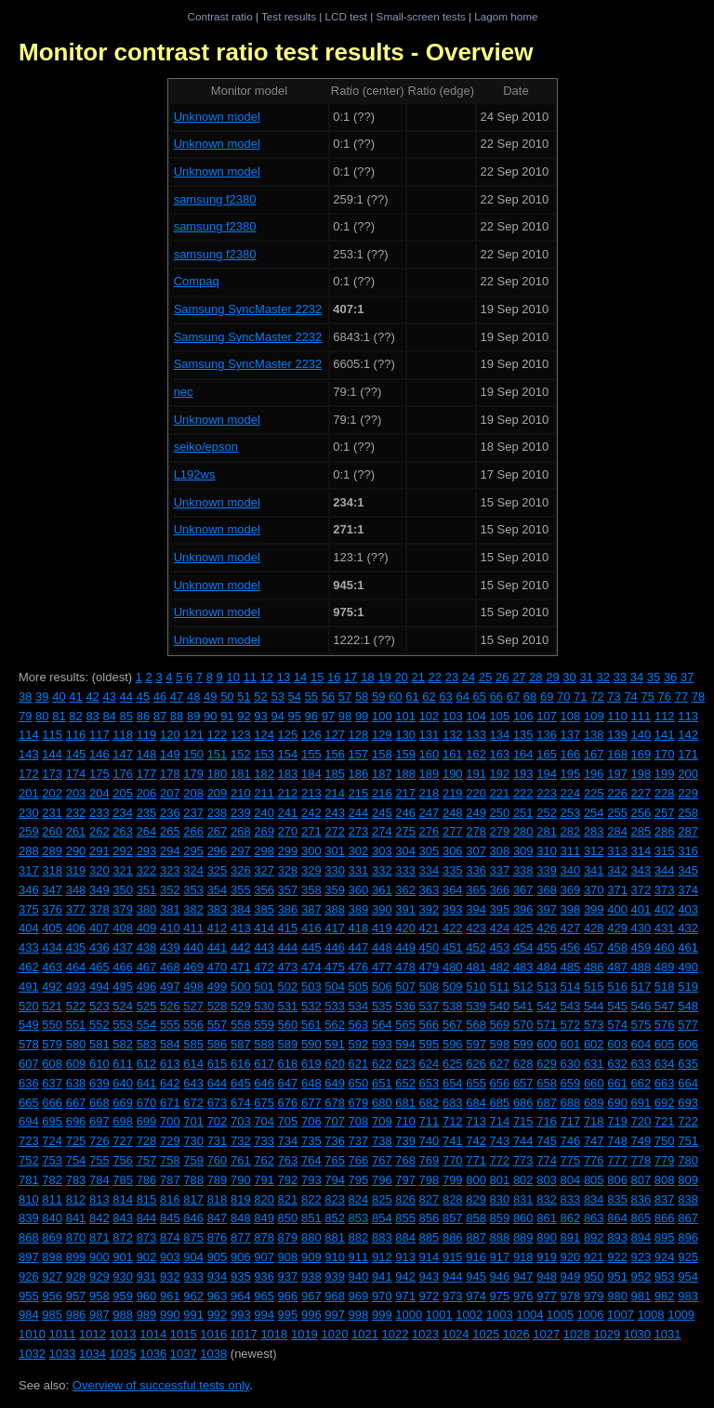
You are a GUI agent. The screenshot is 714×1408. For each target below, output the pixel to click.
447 (359, 947)
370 (594, 890)
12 (266, 677)
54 (294, 697)
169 (641, 754)
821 (288, 1199)
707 (334, 1121)
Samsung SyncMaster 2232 (248, 309)
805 (594, 1180)
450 (429, 947)
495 (122, 986)
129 (382, 735)
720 (641, 1121)
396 (523, 909)
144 (52, 754)
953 (664, 1276)
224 (571, 793)
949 (571, 1276)
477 (382, 967)
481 (476, 967)
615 (217, 1064)
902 (147, 1257)
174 (76, 774)
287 (688, 831)
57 (344, 697)
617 (264, 1064)
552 (99, 1025)
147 (122, 754)
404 (29, 928)
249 (476, 813)
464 (76, 967)
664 (688, 1083)
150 (193, 754)
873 (147, 1237)
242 (311, 813)
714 (500, 1121)
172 (29, 774)
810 (29, 1199)
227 (641, 793)
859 (500, 1218)
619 (311, 1064)
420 (405, 928)
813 (99, 1199)
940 (359, 1276)
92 (243, 716)
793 (311, 1180)
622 (382, 1064)
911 (359, 1257)
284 (617, 831)
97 (328, 716)
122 (217, 735)
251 (523, 813)
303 (382, 851)
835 (617, 1199)
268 (241, 831)
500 (241, 986)
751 (688, 1141)
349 (99, 890)
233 (99, 813)
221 (500, 793)
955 (29, 1296)
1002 (469, 1315)
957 (76, 1296)
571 (546, 1025)
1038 (213, 1354)
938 (311, 1276)
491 (29, 986)
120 (170, 735)
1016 (213, 1334)
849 (264, 1218)
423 (476, 928)
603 (617, 1044)
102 (429, 716)
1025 (485, 1334)
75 (647, 697)
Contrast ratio (219, 16)
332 (382, 870)
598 (500, 1044)
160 (429, 754)
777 (617, 1160)
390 (382, 909)
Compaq (196, 281)
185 (334, 774)
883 (382, 1237)
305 (429, 851)
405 (52, 928)
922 (617, 1257)
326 (241, 870)
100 (382, 716)
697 (99, 1121)
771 (476, 1160)
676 (288, 1103)
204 (99, 793)
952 (641, 1276)
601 (571, 1044)
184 (311, 774)
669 (122, 1103)
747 (594, 1141)
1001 (439, 1315)
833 (571, 1199)
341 (594, 870)
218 (429, 793)
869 (52, 1237)
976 (523, 1296)
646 (264, 1083)
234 (122, 813)
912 (382, 1257)
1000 (408, 1315)
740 (429, 1141)
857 (453, 1218)
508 (429, 986)
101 (405, 716)
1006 (590, 1315)
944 (453, 1276)
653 (429, 1083)
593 (382, 1044)
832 (546, 1199)
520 (29, 1006)
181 (241, 774)
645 (241, 1083)
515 (594, 986)
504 (334, 986)
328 (288, 870)
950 (594, 1276)
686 (523, 1103)
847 (217, 1218)
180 (217, 774)
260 (52, 831)
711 (429, 1121)
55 (311, 697)
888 (500, 1237)
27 (518, 677)
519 (688, 986)
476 (359, 967)
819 (241, 1199)
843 (122, 1218)
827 (429, 1199)
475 (334, 967)
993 (241, 1315)
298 (264, 851)
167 (594, 754)
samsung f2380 (215, 199)
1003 (499, 1315)
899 (76, 1257)
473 (288, 967)
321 (122, 870)
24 (468, 677)
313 (617, 851)
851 (311, 1218)
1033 (62, 1354)
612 (147, 1064)
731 (217, 1141)
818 (217, 1199)
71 (580, 697)
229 (688, 793)
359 (334, 890)
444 (288, 947)
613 (170, 1064)
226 (617, 793)
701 (193, 1121)
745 (546, 1141)
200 (688, 774)
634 (664, 1064)
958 (99, 1296)
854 (382, 1218)
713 (476, 1121)
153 (264, 754)
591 (334, 1044)
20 (400, 677)
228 (664, 793)
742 (476, 1141)
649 (334, 1083)
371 (617, 890)
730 (193, 1141)
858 (476, 1218)
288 (29, 851)
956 (52, 1296)
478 (405, 967)
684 (476, 1103)
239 (241, 813)
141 (664, 735)
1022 (395, 1334)
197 (617, 774)
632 (617, 1064)
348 (76, 890)
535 (382, 1006)
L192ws (195, 474)
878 (264, 1237)
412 (217, 928)
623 (405, 1064)
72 (596, 697)
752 (29, 1160)
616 (241, 1064)
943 (429, 1276)
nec (183, 392)
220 (476, 793)
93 (260, 716)
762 (264, 1160)
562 (334, 1025)
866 (664, 1218)
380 (147, 909)
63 (445, 697)
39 (41, 697)
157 (359, 754)
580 (76, 1044)
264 (147, 831)
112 (664, 716)
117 (99, 735)
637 (52, 1083)
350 (122, 890)
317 (29, 870)
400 (617, 909)
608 (52, 1064)
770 (453, 1160)
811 (52, 1199)
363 (429, 890)
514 (571, 986)
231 (52, 813)
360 (359, 890)
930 (122, 1276)
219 (453, 793)
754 (76, 1160)
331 (359, 870)
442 (241, 947)
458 (617, 947)
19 (383, 677)
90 (210, 716)
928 (76, 1276)
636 (29, 1083)
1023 (425, 1334)
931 (147, 1276)
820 (264, 1199)
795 (359, 1180)
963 (217, 1296)
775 (571, 1160)
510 (476, 986)
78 (698, 697)
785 (122, 1180)
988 (122, 1315)
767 (382, 1160)
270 (288, 831)
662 (641, 1083)
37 (687, 677)
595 (429, 1044)
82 (75, 716)
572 (571, 1025)
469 (193, 967)
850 (288, 1218)
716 (546, 1121)
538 (453, 1006)
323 (170, 870)
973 (453, 1296)
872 (122, 1237)
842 (99, 1218)
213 (311, 793)
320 (99, 870)
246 (405, 813)
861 (546, 1218)
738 (382, 1141)
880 (311, 1237)
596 (453, 1044)
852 (334, 1218)
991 (193, 1315)
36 (670, 677)
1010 (32, 1334)
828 (453, 1199)
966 (288, 1296)
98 (344, 716)
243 (334, 813)
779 (664, 1160)
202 (52, 793)
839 (29, 1218)
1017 (244, 1334)
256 (641, 813)
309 (523, 851)
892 (594, 1237)
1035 (123, 1354)
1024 (456, 1334)
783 (76, 1180)
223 (546, 793)
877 (241, 1237)
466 (122, 967)
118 (122, 735)
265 (170, 831)
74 (630, 697)
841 (76, 1218)
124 (264, 735)
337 (500, 870)
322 (147, 870)
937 (288, 1276)
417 (334, 928)
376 (52, 909)
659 (571, 1083)
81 (58, 716)
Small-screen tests (421, 16)
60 (395, 697)
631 (594, 1064)
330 (334, 870)
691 (641, 1103)
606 (688, 1044)
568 (476, 1025)
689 (594, 1103)
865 (641, 1218)
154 (288, 754)
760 (217, 1160)
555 (170, 1025)
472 (264, 967)
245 (382, 813)
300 (311, 851)
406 (76, 928)
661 (617, 1083)
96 (311, 716)
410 (170, 928)
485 (571, 967)
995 (288, 1315)
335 (453, 870)
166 (571, 754)
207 (170, 793)
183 (288, 774)
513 (546, 986)
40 (58, 697)
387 (311, 909)
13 (283, 677)
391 (405, 909)
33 (620, 677)
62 (428, 697)
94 (277, 716)
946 (500, 1276)
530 (264, 1006)
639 (99, 1083)
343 (641, 870)
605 (664, 1044)
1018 (273, 1334)
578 (29, 1044)
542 (546, 1006)
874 (170, 1237)
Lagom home (505, 16)
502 (288, 986)
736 (334, 1141)
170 (664, 754)
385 (264, 909)
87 (159, 716)
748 (617, 1141)
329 (311, 870)
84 (108, 716)
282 (571, 831)
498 (193, 986)
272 (334, 831)
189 (429, 774)
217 (405, 793)
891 (571, 1237)
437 (122, 947)
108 (571, 716)
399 (594, 909)
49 (210, 697)
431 (664, 928)
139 (617, 735)
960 (147, 1296)
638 (76, 1083)
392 (429, 909)
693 (688, 1103)
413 (241, 928)
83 (92, 716)
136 (546, 735)
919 (546, 1257)
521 (52, 1006)
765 (334, 1160)
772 (500, 1160)
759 (193, 1160)
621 (359, 1064)
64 (462, 697)
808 (664, 1180)
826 (405, 1199)
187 (382, 774)
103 (453, 716)
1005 (560, 1315)
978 (571, 1296)
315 (664, 851)
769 (429, 1160)
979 (594, 1296)
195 (571, 774)
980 (617, 1296)
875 (193, 1237)
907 (264, 1257)
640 (122, 1083)
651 (382, 1083)
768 (405, 1160)
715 (523, 1121)
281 (546, 831)
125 (288, 735)
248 (453, 813)
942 (405, 1276)
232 (76, 813)
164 (523, 754)
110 (617, 716)
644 (217, 1083)
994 (264, 1315)
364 (453, 890)
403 (688, 909)
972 (429, 1296)
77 (681, 697)
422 (453, 928)
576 (664, 1025)
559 (264, 1025)
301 (334, 851)
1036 (152, 1354)
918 (523, 1257)
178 (170, 774)
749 (641, 1141)
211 (264, 793)
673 (217, 1103)
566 (429, 1025)
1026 (516, 1334)
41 (75, 697)
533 (334, 1006)
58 (361, 697)
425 (523, 928)
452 (476, 947)
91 (226, 716)
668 (99, 1103)
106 (523, 716)
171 (688, 754)
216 (382, 793)
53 (277, 697)
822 (311, 1199)
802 (523, 1180)
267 (217, 831)
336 (476, 870)
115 (52, 735)
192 (500, 774)
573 (594, 1025)
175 (99, 774)
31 (585, 677)
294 (170, 851)
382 (193, 909)
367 (523, 890)
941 (382, 1276)
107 (546, 716)
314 (641, 851)
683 (453, 1103)
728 (147, 1141)
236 (170, 813)
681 (405, 1103)
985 (52, 1315)
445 (311, 947)
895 (664, 1237)
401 (641, 909)
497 (170, 986)
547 (664, 1006)
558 (241, 1025)
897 (29, 1257)
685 (500, 1103)
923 (641, 1257)
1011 (62, 1334)
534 (359, 1006)
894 (641, 1237)
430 (641, 928)
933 (193, 1276)
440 (193, 947)
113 (688, 716)
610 (99, 1064)
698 (122, 1121)
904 (193, 1257)
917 (500, 1257)
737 (359, 1141)
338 (523, 870)
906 (241, 1257)
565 (405, 1025)
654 (453, 1083)
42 (92, 697)
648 (311, 1083)
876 (217, 1237)
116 (76, 735)
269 (264, 831)
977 (546, 1296)
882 (359, 1237)
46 (159, 697)
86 (143, 716)
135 (523, 735)
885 (429, 1237)
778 (641, 1160)
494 (99, 986)
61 (411, 697)
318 (52, 870)
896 (688, 1237)
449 (405, 947)
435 (76, 947)
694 (29, 1121)
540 (500, 1006)
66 (496, 697)
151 (217, 754)
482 (500, 967)
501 (264, 986)
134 (500, 735)
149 (170, 754)
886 (453, 1237)
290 (76, 851)
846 (193, 1218)
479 (429, 967)
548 (688, 1006)
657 (523, 1083)
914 (429, 1257)
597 (476, 1044)
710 (405, 1121)
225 (594, 793)
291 (99, 851)
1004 (529, 1315)
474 (311, 967)
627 (500, 1064)
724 (52, 1141)
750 (664, 1141)
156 (334, 754)
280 (523, 831)
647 (288, 1083)
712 (453, 1121)
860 (523, 1218)
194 (546, 774)
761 (241, 1160)
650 (359, 1083)
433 (29, 947)
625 (453, 1064)
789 (217, 1180)
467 (147, 967)
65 (479, 697)
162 (476, 754)
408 (122, 928)
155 (311, 754)
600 (546, 1044)
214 (334, 793)
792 (288, 1180)
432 (688, 928)
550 (52, 1025)
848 (241, 1218)
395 (500, 909)
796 (382, 1180)
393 (453, 909)
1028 (576, 1334)
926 (29, 1276)
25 (485, 677)
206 (147, 793)
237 (193, 813)
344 (664, 870)
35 (653, 677)
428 (594, 928)
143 (29, 754)
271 (311, 831)
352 (170, 890)
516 (617, 986)
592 (359, 1044)
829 (476, 1199)
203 (76, 793)
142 (688, 735)
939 (334, 1276)
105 (500, 716)
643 (193, 1083)
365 (476, 890)
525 (147, 1006)
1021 (364, 1334)
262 (99, 831)
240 (264, 813)
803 (546, 1180)
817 (193, 1199)
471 (241, 967)
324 (193, 870)
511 (500, 986)
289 (52, 851)
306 (453, 851)
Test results (288, 16)
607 (29, 1064)
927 (52, 1276)
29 (552, 677)
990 (170, 1315)
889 (523, 1237)
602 (594, 1044)
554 (147, 1025)
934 (217, 1276)
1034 (92, 1354)
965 (264, 1296)
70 (563, 697)
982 (664, 1296)
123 (241, 735)
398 (571, 909)
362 (405, 890)
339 (546, 870)
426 (546, 928)
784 (99, 1180)
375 (29, 909)
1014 (152, 1334)
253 (571, 813)
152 (241, 754)
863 (594, 1218)
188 (405, 774)
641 (147, 1083)
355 (241, 890)
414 (264, 928)
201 (29, 793)
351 (147, 890)
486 (594, 967)
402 (664, 909)
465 (99, 967)
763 (288, 1160)
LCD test (346, 16)
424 (500, 928)
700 (170, 1121)
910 (334, 1257)
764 (311, 1160)
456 (571, 947)
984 (29, 1315)
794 (334, 1180)
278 (476, 831)
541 (523, 1006)
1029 (606, 1334)
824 (359, 1199)
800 (476, 1180)
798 (429, 1180)
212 (288, 793)
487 (617, 967)
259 (29, 831)
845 (170, 1218)
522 (76, 1006)
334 (429, 870)
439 (170, 947)
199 (664, 774)
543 (571, 1006)
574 (617, 1025)
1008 (651, 1315)
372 (641, 890)
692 (664, 1103)
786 (147, 1180)
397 (546, 909)
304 (405, 851)
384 (241, 909)
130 (405, 735)
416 (311, 928)
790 (241, 1180)
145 (76, 754)
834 (594, 1199)
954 (688, 1276)
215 (359, 793)
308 (500, 851)
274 (382, 831)
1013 (123, 1334)
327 (264, 870)
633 (641, 1064)
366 (500, 890)
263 (122, 831)
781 (29, 1180)
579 (52, 1044)
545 (617, 1006)
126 (311, 735)
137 (571, 735)
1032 (32, 1354)
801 (500, 1180)
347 (52, 890)
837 (664, 1199)
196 (594, 774)
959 (122, 1296)
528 (217, 1006)
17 (350, 677)
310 (546, 851)
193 (523, 774)
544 (594, 1006)
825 (382, 1199)
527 (193, 1006)
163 (500, 754)
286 (664, 831)
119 (147, 735)
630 (571, 1064)
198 (641, 774)
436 (99, 947)
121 (193, 735)
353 (193, 890)
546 (641, 1006)
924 (664, 1257)
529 (241, 1006)
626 (476, 1064)
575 (641, 1025)
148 (147, 754)
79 (25, 716)
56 (328, 697)
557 (217, 1025)
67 (513, 697)
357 (288, 890)
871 (99, 1237)
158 (382, 754)
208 (193, 793)
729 (170, 1141)
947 (523, 1276)
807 (641, 1180)
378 (99, 909)
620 (334, 1064)
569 (500, 1025)
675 (264, 1103)
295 (193, 851)
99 (361, 716)
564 (382, 1025)
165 (546, 754)
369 (571, 890)
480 (453, 967)
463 (52, 967)
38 (25, 697)
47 (176, 697)
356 (264, 890)
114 (29, 735)
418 (359, 928)
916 (476, 1257)
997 (334, 1315)
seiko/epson (206, 447)
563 (359, 1025)
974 (476, 1296)
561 (311, 1025)
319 (76, 870)
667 (76, 1103)
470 (217, 967)
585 (193, 1044)
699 (147, 1121)
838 (688, 1199)
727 (122, 1141)
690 (617, 1103)
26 (502, 677)
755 (99, 1160)
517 (641, 986)
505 (359, 986)
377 (76, 909)
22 (435, 677)
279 (500, 831)
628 (523, 1064)
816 (170, 1199)
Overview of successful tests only (161, 1385)
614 (193, 1064)
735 (311, 1141)
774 (546, 1160)
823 (334, 1199)
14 (300, 677)
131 (429, 735)
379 (122, 909)
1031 (667, 1334)
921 (594, 1257)
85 (126, 716)
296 (217, 851)
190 (453, 774)
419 (382, 928)
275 (405, 831)
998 (359, 1315)
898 (52, 1257)
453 (500, 947)
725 (76, 1141)
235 (147, 813)
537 (429, 1006)
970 (382, 1296)
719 (617, 1121)
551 (76, 1025)
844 (147, 1218)
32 (603, 677)
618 (288, 1064)
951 (617, 1276)
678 (334, 1103)
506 (382, 986)
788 (193, 1180)
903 (170, 1257)
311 (571, 851)
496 (147, 986)
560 (288, 1025)
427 (571, 928)
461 (688, 947)
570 (523, 1025)
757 (147, 1160)
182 (264, 774)
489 (664, 967)
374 (688, 890)
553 (122, 1025)
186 (359, 774)
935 (241, 1276)
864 (617, 1218)
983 (688, 1296)
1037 (183, 1354)
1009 (681, 1315)
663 (664, 1083)
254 (594, 813)
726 (99, 1141)
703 (241, 1121)
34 (636, 677)
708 (359, 1121)
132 (453, 735)
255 (617, 813)
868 (29, 1237)
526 (170, 1006)
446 (334, 947)
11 (250, 677)
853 (359, 1218)
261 (76, 831)
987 (99, 1315)
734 (288, 1141)
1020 (334, 1334)
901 (122, 1257)
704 (264, 1121)
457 (594, 947)
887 (476, 1237)
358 (311, 890)
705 (288, 1121)
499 (217, 986)
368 (546, 890)
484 (546, 967)
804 (571, 1180)
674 (241, 1103)
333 (405, 870)
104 (476, 716)
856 (429, 1218)
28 (535, 677)
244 (359, 813)
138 (594, 735)
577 (688, 1025)
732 (241, 1141)
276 (429, 831)
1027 (546, 1334)
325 (217, 870)
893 (617, 1237)
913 (405, 1257)
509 (453, 986)
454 (523, 947)
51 (243, 697)
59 (378, 697)
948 (546, 1276)
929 (99, 1276)
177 (147, 774)
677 (311, 1103)
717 (571, 1121)
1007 (620, 1315)
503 (311, 986)
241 (288, 813)
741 (453, 1141)
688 (571, 1103)
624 (429, 1064)
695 (52, 1121)
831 (523, 1199)
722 (688, 1121)
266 (193, 831)
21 (417, 677)
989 (147, 1315)
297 (241, 851)
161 (453, 754)
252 (546, 813)
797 (405, 1180)
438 (147, 947)
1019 (304, 1334)
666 (52, 1103)
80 (41, 716)
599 (523, 1044)
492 (52, 986)
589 (288, 1044)
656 (500, 1083)
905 (217, 1257)
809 (688, 1180)
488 (641, 967)
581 (99, 1044)
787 (170, 1180)
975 (500, 1296)
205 (122, 793)
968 (334, 1296)
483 (523, 967)
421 (429, 928)
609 (76, 1064)
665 (29, 1103)
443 (264, 947)
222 (523, 793)
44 (126, 697)
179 (193, 774)
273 (359, 831)
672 (193, 1103)
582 (122, 1044)
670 (147, 1103)
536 (405, 1006)
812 (76, 1199)
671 (170, 1103)
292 (122, 851)
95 (294, 716)
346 (29, 890)
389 (359, 909)
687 (546, 1103)
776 (594, 1160)
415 (288, 928)
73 (613, 697)
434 (52, 947)
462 (29, 967)
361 (382, 890)
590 (311, 1044)
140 (641, 735)
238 (217, 813)
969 (359, 1296)
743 (500, 1141)
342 (617, 870)
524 (122, 1006)
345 (688, 870)
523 (99, 1006)
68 (529, 697)
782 (52, 1180)
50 (226, 697)
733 (264, 1141)
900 (99, 1257)
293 (147, 851)
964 (241, 1296)
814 (122, 1199)
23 (451, 677)
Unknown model (217, 117)
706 (311, 1121)
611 (122, 1064)
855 (405, 1218)
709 (382, 1121)
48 (193, 697)
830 (500, 1199)
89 (193, 716)
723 (29, 1141)
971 (405, 1296)
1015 (183, 1334)
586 (217, 1044)
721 (664, 1121)
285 (641, 831)
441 (217, 947)
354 (217, 890)
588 (264, 1044)
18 (367, 677)
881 (334, 1237)
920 (571, 1257)
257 (664, 813)
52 (260, 697)
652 (405, 1083)
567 (453, 1025)
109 (594, 716)
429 (617, 928)
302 (359, 851)
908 (288, 1257)
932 (170, 1276)
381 (170, 909)
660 (594, 1083)
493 (76, 986)
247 (429, 813)
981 (641, 1296)
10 (232, 677)
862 (571, 1218)
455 (546, 947)
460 (664, 947)
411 (193, 928)
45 (143, 697)
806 (617, 1180)
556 (193, 1025)
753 (52, 1160)
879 (288, 1237)
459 (641, 947)
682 (429, 1103)
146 (99, 754)
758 (170, 1160)
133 (476, 735)
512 (523, 986)
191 (476, 774)
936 (264, 1276)
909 (311, 1257)
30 (568, 677)
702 (217, 1121)
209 (217, 793)
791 (264, 1180)
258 (688, 813)
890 (546, 1237)
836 (641, 1199)
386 (288, 909)
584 (170, 1044)
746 (571, 1141)
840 (52, 1218)
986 (76, 1315)
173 (52, 774)
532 (311, 1006)
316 (688, 851)
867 (688, 1218)
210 (241, 793)
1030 (637, 1334)
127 (334, 735)
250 (500, 813)
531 (288, 1006)
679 (359, 1103)
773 (523, 1160)
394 (476, 909)
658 (546, 1083)
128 (359, 735)
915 (453, 1257)
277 (453, 831)
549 (29, 1025)
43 (108, 697)
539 (476, 1006)
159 (405, 754)
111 (641, 716)
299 (288, 851)
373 (664, 890)
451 (453, 947)
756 (122, 1160)
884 (405, 1237)
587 (241, 1044)
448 (382, 947)
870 (76, 1237)
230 (29, 813)
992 (217, 1315)
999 (382, 1315)
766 (359, 1160)
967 (311, 1296)
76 (664, 697)
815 (147, 1199)
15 (317, 677)
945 (476, 1276)
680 (382, 1103)
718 (594, 1121)
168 (617, 754)
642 (170, 1083)
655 (476, 1083)
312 (594, 851)
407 (99, 928)
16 (333, 677)
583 (147, 1044)
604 (641, 1044)
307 (476, 851)
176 (122, 774)
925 (688, 1257)
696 (76, 1121)
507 (405, 986)
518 (664, 986)
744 (523, 1141)
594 (405, 1044)
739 (405, 1141)
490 (688, 967)
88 (176, 716)
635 (688, 1064)
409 (147, 928)
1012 (92, 1334)
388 (334, 909)
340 (571, 870)
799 (453, 1180)
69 (546, 697)
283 (594, 831)
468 (170, 967)
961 (170, 1296)
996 (311, 1315)
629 (546, 1064)
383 (217, 909)
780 (688, 1160)
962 (193, 1296)
